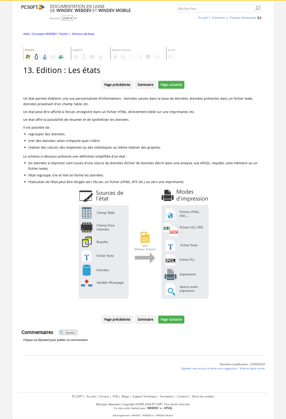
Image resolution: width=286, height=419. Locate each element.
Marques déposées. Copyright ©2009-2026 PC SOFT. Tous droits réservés (143, 404)
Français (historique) (243, 18)
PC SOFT (77, 396)
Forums (104, 396)
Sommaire (145, 84)
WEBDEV (147, 415)
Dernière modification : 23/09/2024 (242, 364)
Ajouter (67, 332)
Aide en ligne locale (252, 368)
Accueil (203, 18)
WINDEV (136, 415)
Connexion (218, 18)
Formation (166, 396)
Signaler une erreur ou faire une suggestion (209, 368)
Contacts (182, 396)
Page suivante (171, 84)
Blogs (125, 396)
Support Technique (144, 396)
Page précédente (117, 84)
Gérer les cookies (203, 396)
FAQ (115, 396)
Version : (56, 18)
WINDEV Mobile (164, 415)
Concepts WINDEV (44, 34)
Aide (26, 34)
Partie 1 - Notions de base (76, 34)
